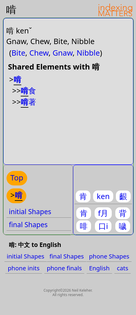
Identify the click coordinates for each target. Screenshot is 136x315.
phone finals (64, 268)
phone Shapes (109, 256)
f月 (103, 213)
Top (16, 177)
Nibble (88, 53)
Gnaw (63, 53)
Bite (18, 53)
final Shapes (28, 224)
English (99, 268)
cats (122, 268)
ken (103, 196)
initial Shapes (30, 211)
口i (103, 226)
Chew (38, 53)
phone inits (24, 268)
